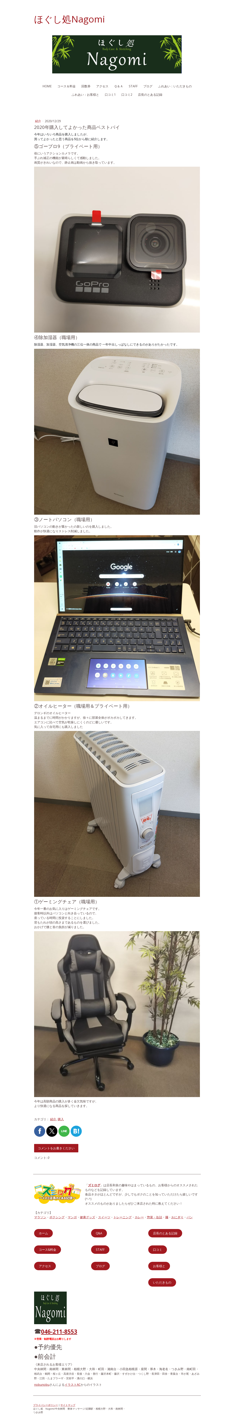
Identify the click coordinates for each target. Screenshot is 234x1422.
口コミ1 (110, 94)
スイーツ (104, 1217)
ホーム (43, 1233)
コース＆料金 (66, 86)
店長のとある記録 (150, 94)
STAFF (133, 86)
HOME (47, 86)
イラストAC (73, 1385)
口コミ (157, 1250)
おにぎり (177, 1217)
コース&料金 (47, 1250)
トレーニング (122, 1217)
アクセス (102, 86)
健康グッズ (87, 1217)
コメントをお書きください (56, 1148)
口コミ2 (126, 94)
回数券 (86, 86)
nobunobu (41, 1385)
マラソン (40, 1217)
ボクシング (57, 1217)
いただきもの (162, 1282)
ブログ (147, 86)
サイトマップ (67, 1405)
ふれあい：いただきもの (175, 86)
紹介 (38, 121)
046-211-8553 (59, 1331)
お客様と (159, 1266)
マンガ (72, 1217)
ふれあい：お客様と (85, 94)
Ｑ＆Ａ (118, 86)
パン (190, 1217)
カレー (139, 1217)
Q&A (99, 1233)
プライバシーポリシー (45, 1405)
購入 (61, 1119)
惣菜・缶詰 (154, 1217)
